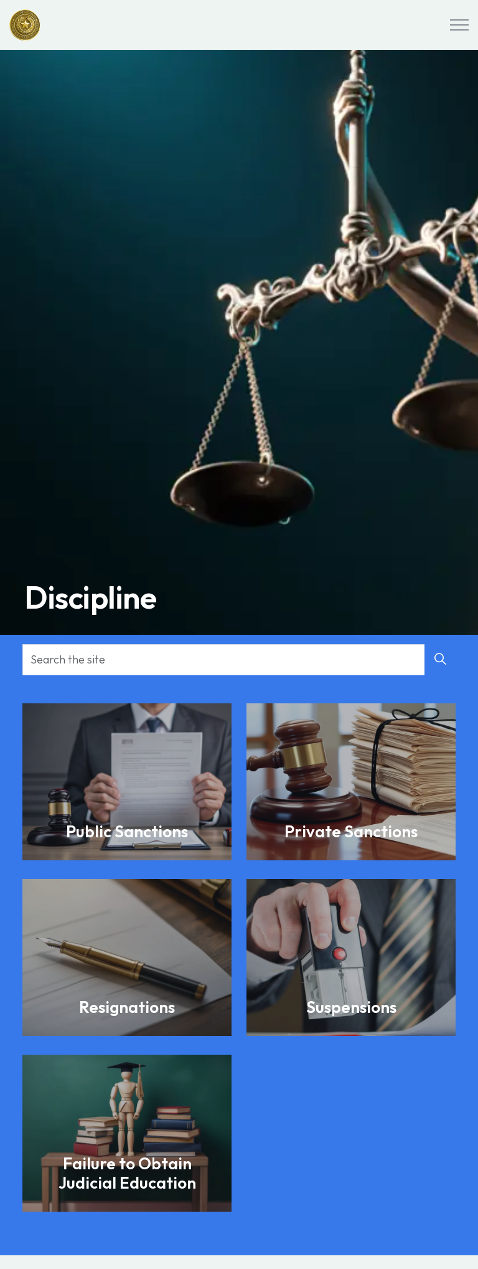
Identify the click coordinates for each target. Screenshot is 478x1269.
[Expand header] (459, 25)
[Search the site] (239, 659)
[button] (440, 659)
